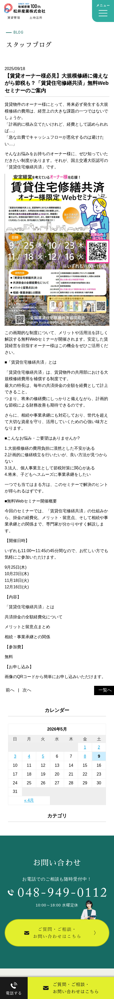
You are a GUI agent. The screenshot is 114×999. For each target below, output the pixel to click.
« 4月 (29, 800)
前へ (10, 690)
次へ (26, 690)
